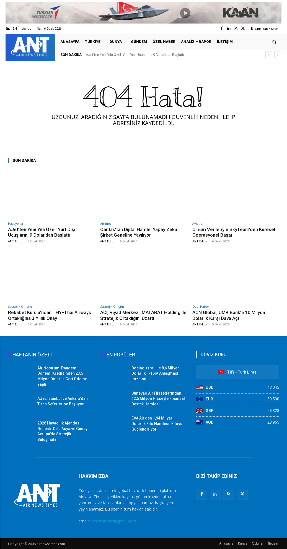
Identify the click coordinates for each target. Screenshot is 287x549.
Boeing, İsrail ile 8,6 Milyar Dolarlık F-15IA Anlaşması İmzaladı (155, 373)
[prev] (268, 54)
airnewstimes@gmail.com (113, 521)
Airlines (105, 223)
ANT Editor (16, 241)
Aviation (198, 223)
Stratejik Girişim (20, 306)
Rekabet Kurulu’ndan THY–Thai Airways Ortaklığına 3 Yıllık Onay (50, 315)
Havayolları (16, 223)
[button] (274, 42)
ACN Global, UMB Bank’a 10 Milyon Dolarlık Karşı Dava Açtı (228, 315)
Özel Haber (200, 306)
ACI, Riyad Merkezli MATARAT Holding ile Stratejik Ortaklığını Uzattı (140, 315)
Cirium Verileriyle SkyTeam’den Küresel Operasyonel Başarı (233, 232)
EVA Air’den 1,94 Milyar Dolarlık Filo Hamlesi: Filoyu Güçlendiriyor (156, 423)
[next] (277, 54)
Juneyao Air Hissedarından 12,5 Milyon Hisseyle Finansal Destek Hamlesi (158, 398)
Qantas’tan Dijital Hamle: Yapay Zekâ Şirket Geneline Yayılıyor (138, 232)
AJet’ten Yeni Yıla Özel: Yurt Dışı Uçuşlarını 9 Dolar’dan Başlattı (135, 55)
